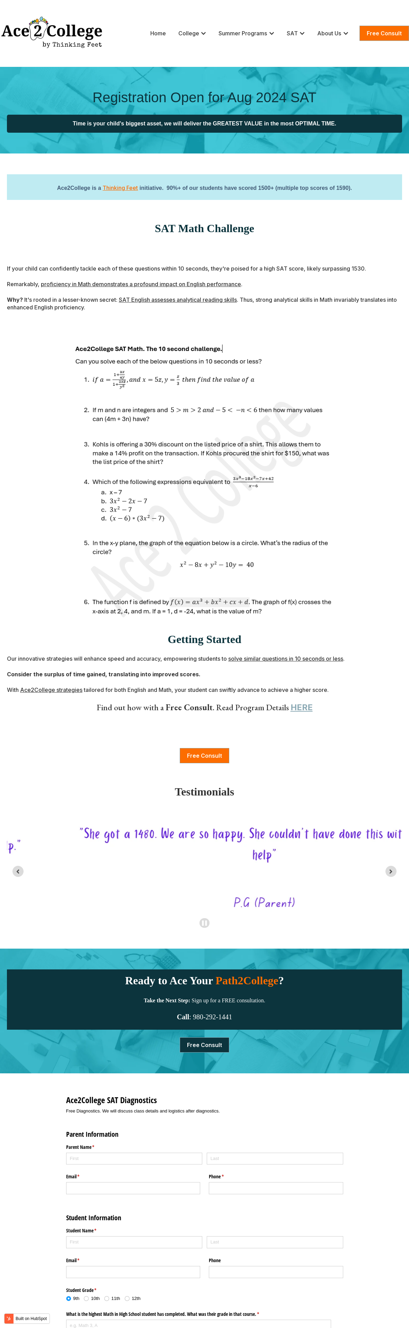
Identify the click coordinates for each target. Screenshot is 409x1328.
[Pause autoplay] (204, 923)
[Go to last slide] (18, 871)
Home (158, 33)
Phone (224, 1176)
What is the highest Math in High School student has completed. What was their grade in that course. (171, 1314)
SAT (292, 33)
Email (81, 1176)
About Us (329, 33)
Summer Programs (243, 33)
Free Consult (384, 33)
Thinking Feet (120, 187)
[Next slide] (391, 871)
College (188, 33)
